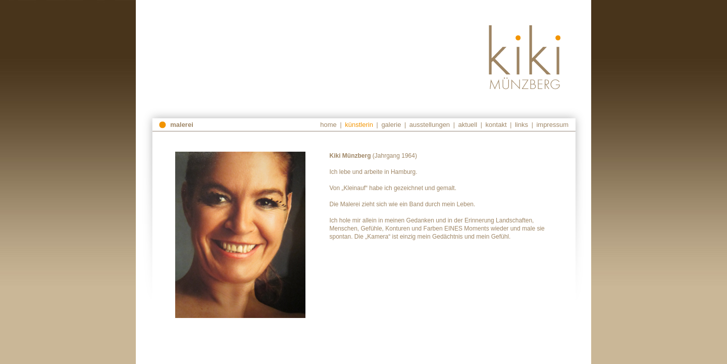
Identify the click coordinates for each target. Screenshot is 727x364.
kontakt (496, 124)
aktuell (468, 124)
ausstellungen (429, 124)
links (521, 124)
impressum (552, 124)
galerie (391, 124)
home (328, 124)
